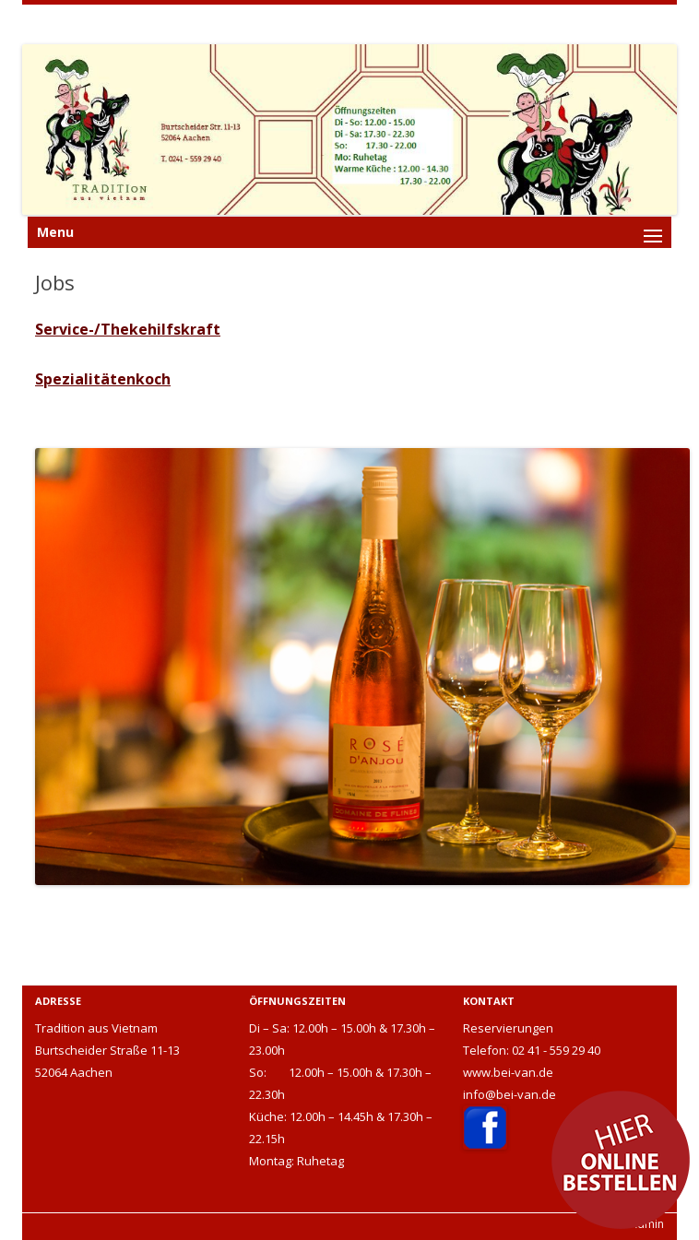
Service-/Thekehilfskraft (127, 329)
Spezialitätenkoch (103, 379)
